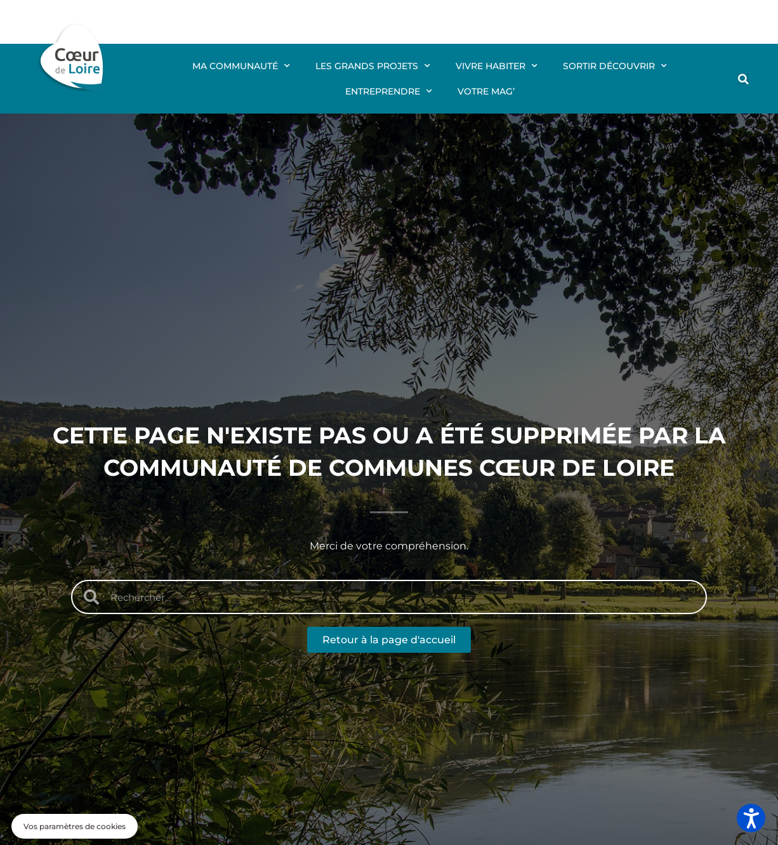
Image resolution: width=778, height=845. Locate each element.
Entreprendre (388, 91)
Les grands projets (372, 65)
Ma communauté (241, 65)
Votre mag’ (486, 91)
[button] (743, 79)
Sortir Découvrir (615, 65)
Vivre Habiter (496, 65)
